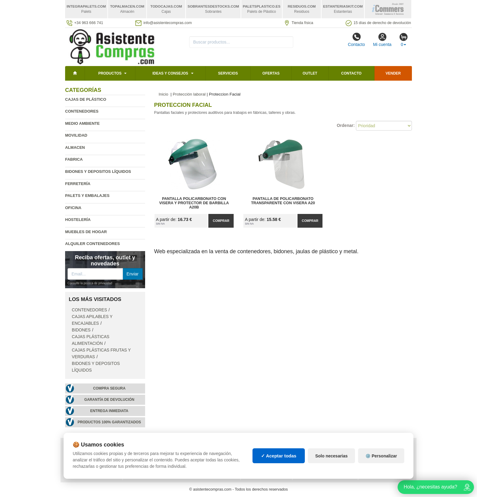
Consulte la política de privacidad (90, 283)
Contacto (356, 39)
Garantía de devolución (109, 399)
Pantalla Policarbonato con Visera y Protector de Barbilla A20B (194, 203)
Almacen (75, 147)
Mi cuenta (382, 39)
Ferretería (77, 183)
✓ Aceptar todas (279, 455)
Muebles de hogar (86, 231)
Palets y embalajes (87, 195)
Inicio (164, 94)
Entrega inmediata (109, 411)
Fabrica (74, 159)
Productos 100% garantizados (109, 422)
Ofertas (271, 73)
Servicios (228, 73)
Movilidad (76, 135)
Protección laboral (189, 94)
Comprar (221, 220)
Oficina (73, 207)
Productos (109, 73)
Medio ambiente (82, 123)
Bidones (81, 330)
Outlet (310, 73)
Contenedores (82, 111)
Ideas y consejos (170, 73)
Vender (393, 73)
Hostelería (78, 219)
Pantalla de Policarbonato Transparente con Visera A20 (283, 201)
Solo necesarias (331, 455)
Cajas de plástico (85, 99)
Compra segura (109, 388)
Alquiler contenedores (92, 243)
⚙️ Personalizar (381, 455)
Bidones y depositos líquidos (98, 171)
